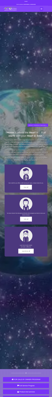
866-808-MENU (26, 4)
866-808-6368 (33, 4)
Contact (26, 1)
